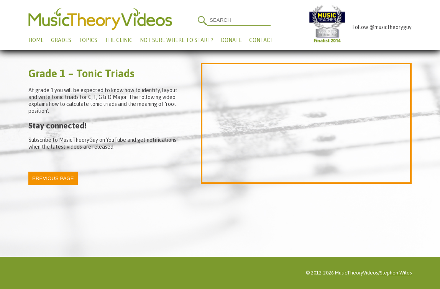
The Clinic (119, 40)
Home (36, 40)
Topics (88, 40)
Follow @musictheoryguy (382, 27)
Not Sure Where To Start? (176, 40)
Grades (61, 40)
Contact (261, 40)
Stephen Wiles (396, 273)
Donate (231, 40)
